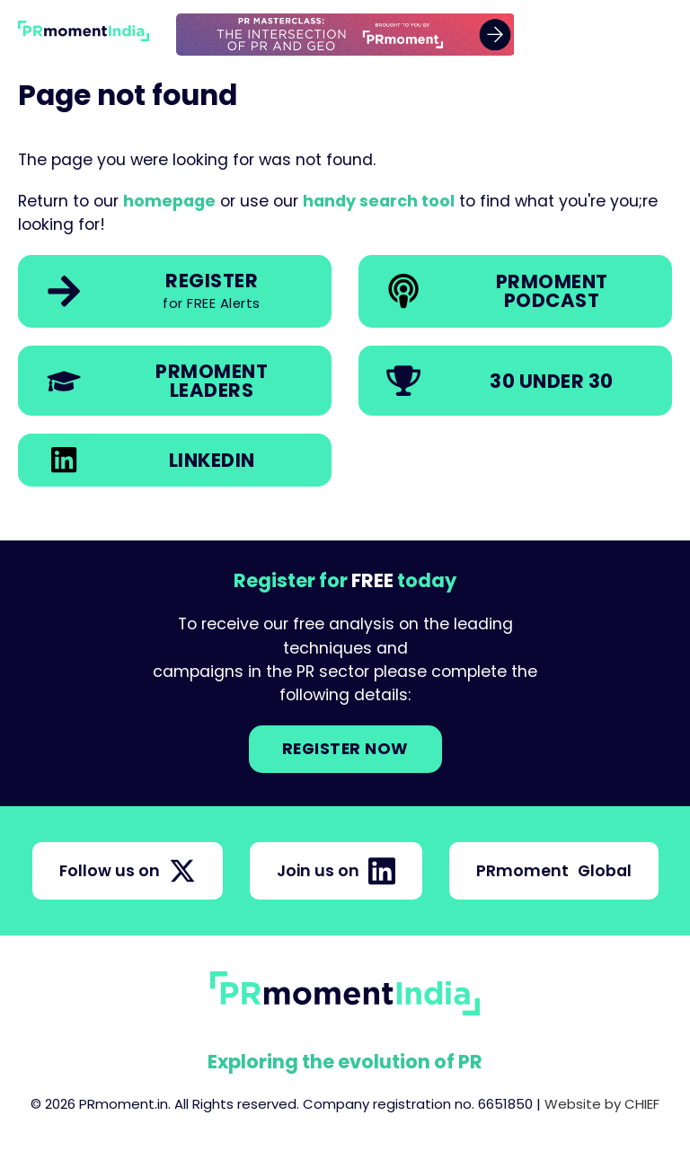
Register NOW (345, 749)
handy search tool (379, 201)
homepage (169, 201)
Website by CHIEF (601, 1103)
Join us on (336, 871)
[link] (345, 34)
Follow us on (127, 870)
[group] (345, 34)
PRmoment (554, 871)
